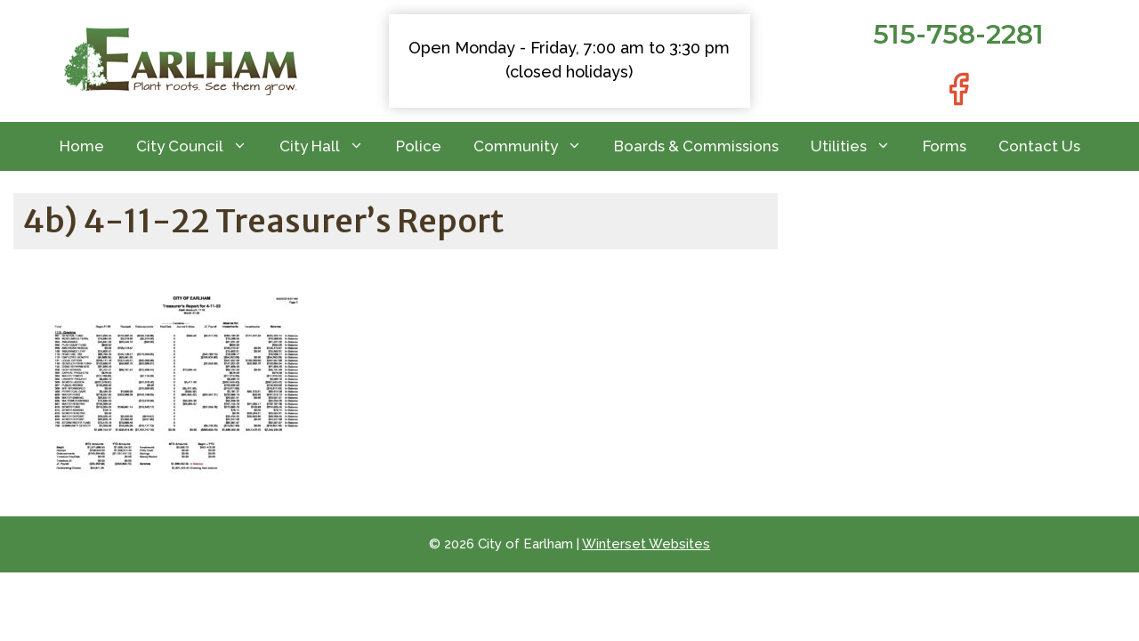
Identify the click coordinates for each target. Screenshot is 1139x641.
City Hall (329, 146)
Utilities (859, 146)
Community (535, 146)
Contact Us (1039, 146)
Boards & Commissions (696, 146)
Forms (944, 146)
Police (418, 146)
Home (82, 146)
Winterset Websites (646, 544)
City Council (199, 146)
